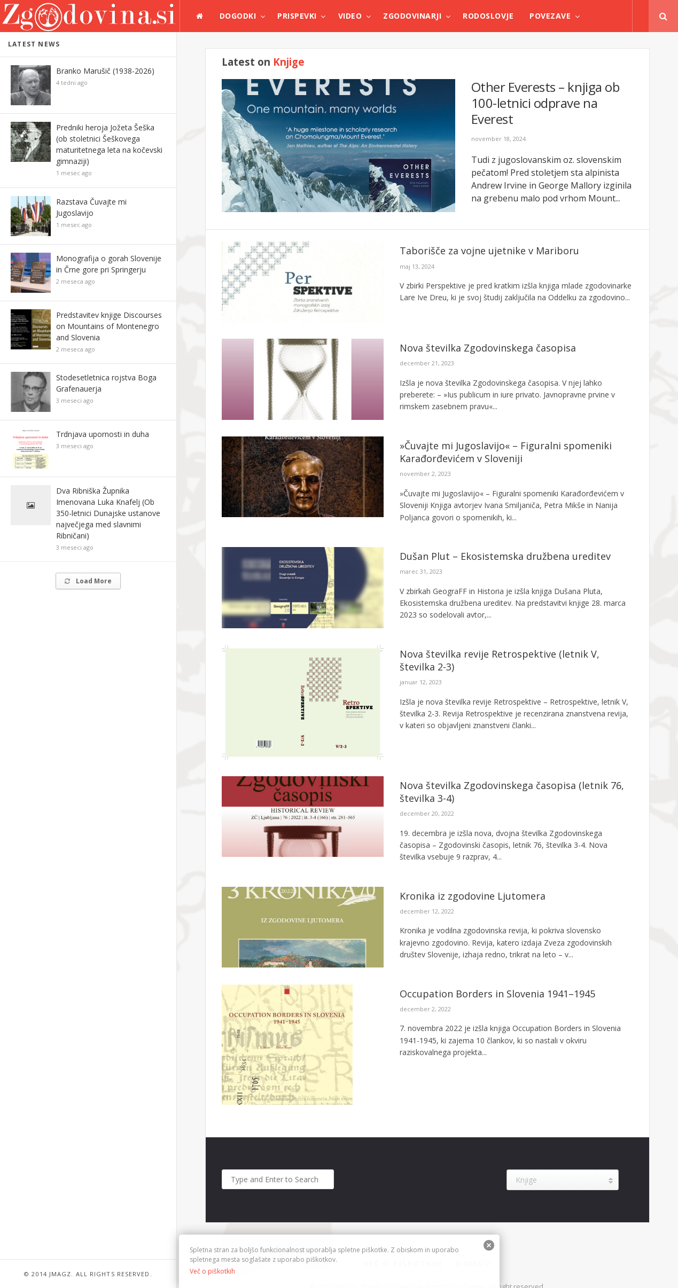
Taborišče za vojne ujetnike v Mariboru (489, 250)
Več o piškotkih (212, 1271)
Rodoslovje (488, 16)
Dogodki (238, 16)
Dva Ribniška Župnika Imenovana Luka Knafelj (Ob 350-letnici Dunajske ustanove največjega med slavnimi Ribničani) (108, 513)
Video (350, 16)
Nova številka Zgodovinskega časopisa (488, 347)
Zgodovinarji (412, 16)
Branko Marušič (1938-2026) (105, 71)
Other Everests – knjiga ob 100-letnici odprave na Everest (545, 103)
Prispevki (297, 16)
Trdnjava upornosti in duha (102, 434)
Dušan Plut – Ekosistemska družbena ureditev (505, 556)
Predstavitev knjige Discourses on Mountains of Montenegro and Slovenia (109, 326)
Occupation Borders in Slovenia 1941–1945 (497, 993)
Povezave (550, 16)
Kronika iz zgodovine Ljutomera (472, 895)
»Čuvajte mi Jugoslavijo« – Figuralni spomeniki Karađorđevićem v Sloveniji (506, 452)
